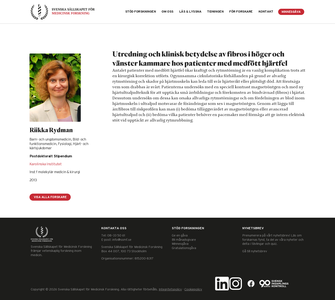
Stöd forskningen (140, 11)
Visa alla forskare (50, 197)
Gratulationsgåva (184, 248)
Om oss (167, 11)
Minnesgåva (291, 11)
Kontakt (266, 11)
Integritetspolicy (170, 289)
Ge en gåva (180, 235)
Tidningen (215, 11)
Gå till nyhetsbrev (254, 251)
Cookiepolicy (193, 289)
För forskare (241, 11)
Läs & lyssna (190, 11)
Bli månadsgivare (184, 239)
